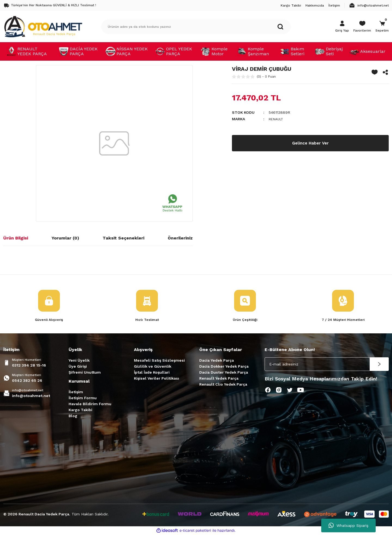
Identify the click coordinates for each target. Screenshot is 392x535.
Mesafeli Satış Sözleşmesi (159, 361)
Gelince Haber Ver (310, 143)
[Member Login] (342, 26)
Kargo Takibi (80, 410)
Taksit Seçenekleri (123, 238)
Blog (73, 416)
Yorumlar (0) (65, 238)
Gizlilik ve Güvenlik (152, 367)
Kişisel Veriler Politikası (156, 379)
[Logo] (43, 26)
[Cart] (382, 26)
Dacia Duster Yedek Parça (223, 373)
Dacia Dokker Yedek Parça (224, 367)
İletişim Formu (83, 398)
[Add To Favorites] (374, 72)
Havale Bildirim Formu (90, 404)
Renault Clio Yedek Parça (223, 385)
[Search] (196, 26)
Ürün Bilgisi (15, 238)
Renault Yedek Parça (218, 379)
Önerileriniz (180, 238)
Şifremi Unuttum (85, 373)
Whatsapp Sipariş (348, 525)
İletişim (76, 392)
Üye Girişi (78, 367)
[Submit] (379, 364)
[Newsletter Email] (327, 364)
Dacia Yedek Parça (216, 361)
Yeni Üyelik (79, 361)
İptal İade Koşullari (152, 373)
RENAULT (277, 119)
